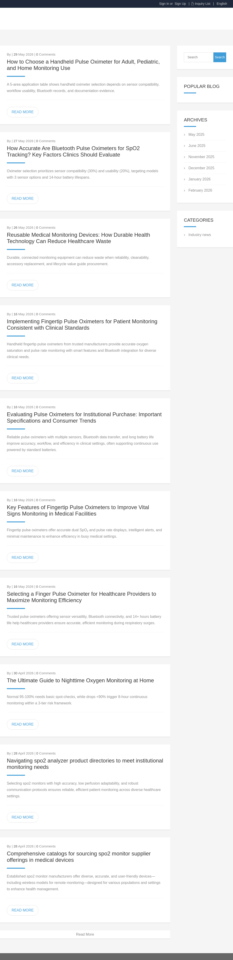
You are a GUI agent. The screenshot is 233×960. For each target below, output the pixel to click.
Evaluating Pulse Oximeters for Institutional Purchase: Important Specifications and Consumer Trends (84, 417)
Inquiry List (202, 3)
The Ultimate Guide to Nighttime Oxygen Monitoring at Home (80, 680)
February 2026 (200, 190)
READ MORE (23, 112)
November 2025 (201, 157)
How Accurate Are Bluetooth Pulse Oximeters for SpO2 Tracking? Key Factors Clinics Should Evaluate (73, 151)
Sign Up (180, 3)
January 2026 (199, 179)
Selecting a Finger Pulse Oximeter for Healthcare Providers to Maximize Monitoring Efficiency (81, 597)
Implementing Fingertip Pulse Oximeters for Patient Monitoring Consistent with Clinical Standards (82, 324)
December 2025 (201, 168)
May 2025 (196, 134)
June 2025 (196, 146)
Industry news (199, 235)
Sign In (164, 3)
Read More (85, 934)
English (222, 3)
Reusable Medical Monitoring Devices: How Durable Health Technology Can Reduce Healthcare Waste (78, 238)
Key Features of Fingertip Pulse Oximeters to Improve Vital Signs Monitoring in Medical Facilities (78, 510)
